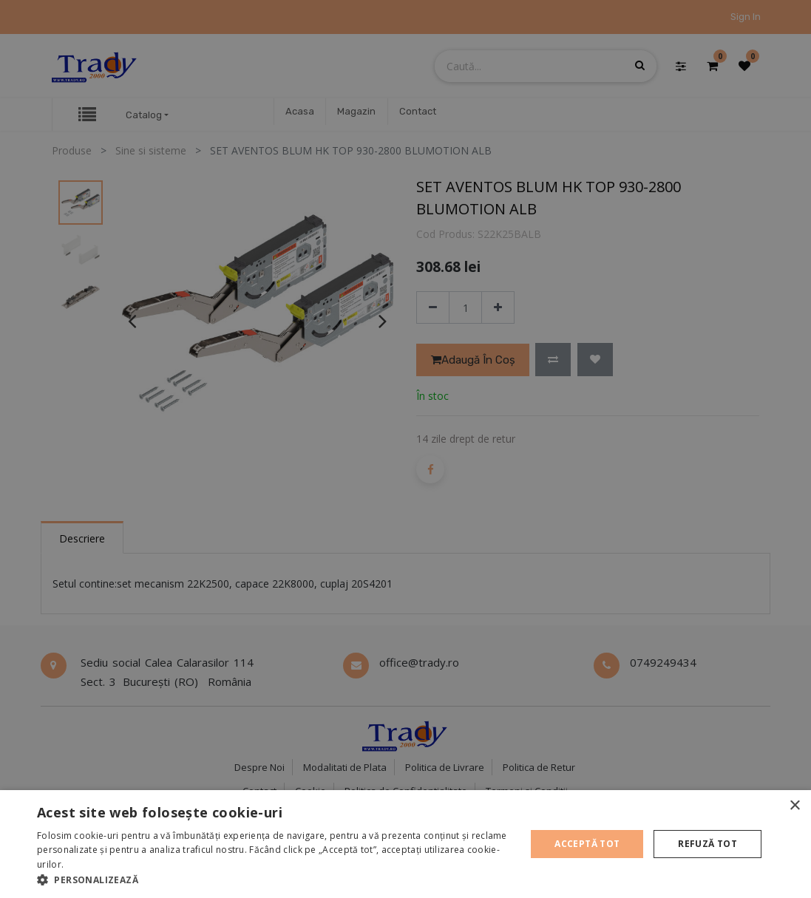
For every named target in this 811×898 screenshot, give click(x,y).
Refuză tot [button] (707, 843)
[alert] (405, 449)
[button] (274, 879)
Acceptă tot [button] (587, 843)
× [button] (794, 806)
